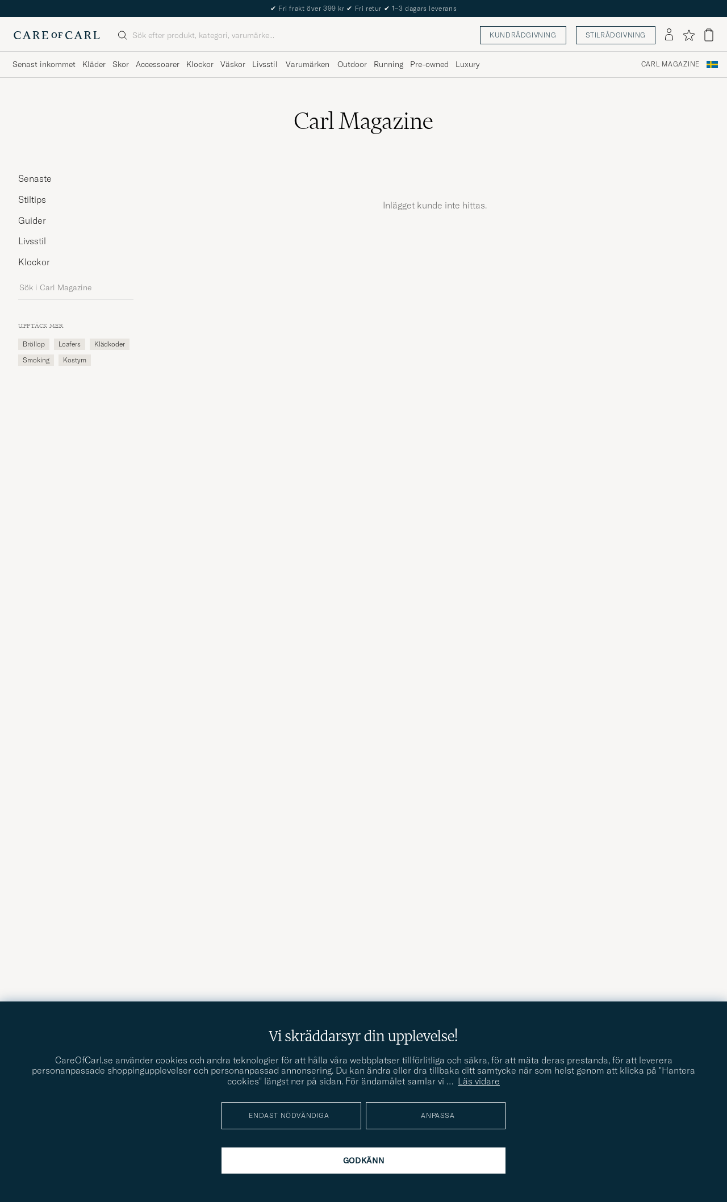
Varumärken (307, 64)
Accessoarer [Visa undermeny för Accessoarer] (157, 64)
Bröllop (34, 344)
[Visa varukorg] (709, 35)
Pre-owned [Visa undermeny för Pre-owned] (429, 64)
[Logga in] (669, 35)
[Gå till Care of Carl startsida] (57, 35)
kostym (74, 360)
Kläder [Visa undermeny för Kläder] (94, 64)
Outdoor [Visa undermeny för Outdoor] (352, 64)
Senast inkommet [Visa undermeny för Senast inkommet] (44, 64)
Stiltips (32, 199)
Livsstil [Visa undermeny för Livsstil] (265, 64)
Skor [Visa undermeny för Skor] (120, 64)
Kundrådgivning (523, 35)
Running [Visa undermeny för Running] (388, 64)
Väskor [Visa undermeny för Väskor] (232, 64)
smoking (36, 360)
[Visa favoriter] (689, 35)
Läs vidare (479, 1081)
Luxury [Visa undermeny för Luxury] (467, 64)
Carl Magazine (670, 64)
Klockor (34, 262)
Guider (32, 220)
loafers (70, 344)
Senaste (35, 178)
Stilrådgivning (616, 35)
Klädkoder (109, 344)
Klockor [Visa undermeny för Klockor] (200, 64)
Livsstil (32, 241)
